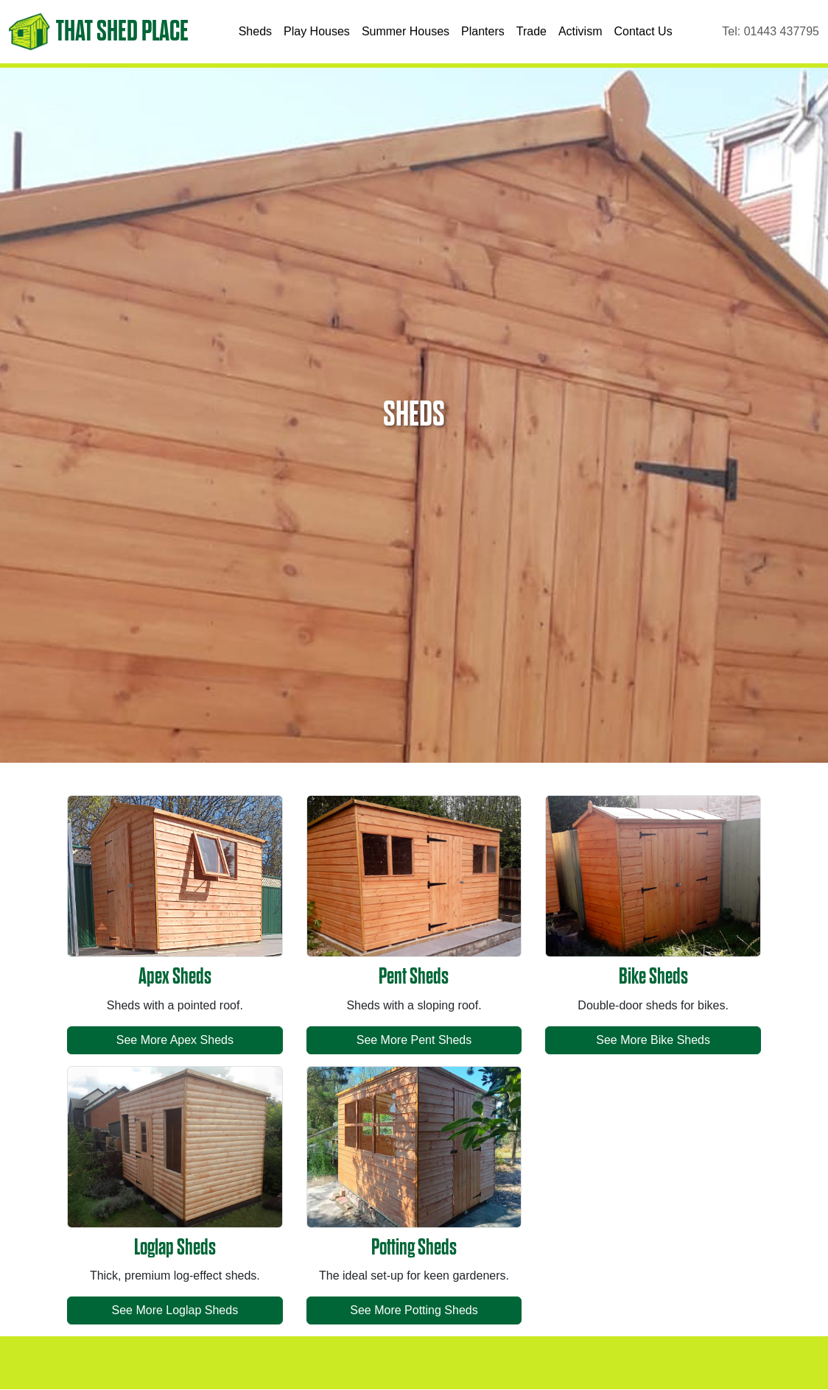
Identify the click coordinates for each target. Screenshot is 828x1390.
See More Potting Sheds (413, 1310)
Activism (580, 31)
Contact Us (643, 31)
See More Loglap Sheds (174, 1310)
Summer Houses (405, 31)
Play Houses (317, 31)
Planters (483, 31)
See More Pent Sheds (414, 1040)
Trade (531, 31)
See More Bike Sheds (653, 1040)
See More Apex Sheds (175, 1040)
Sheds (255, 31)
